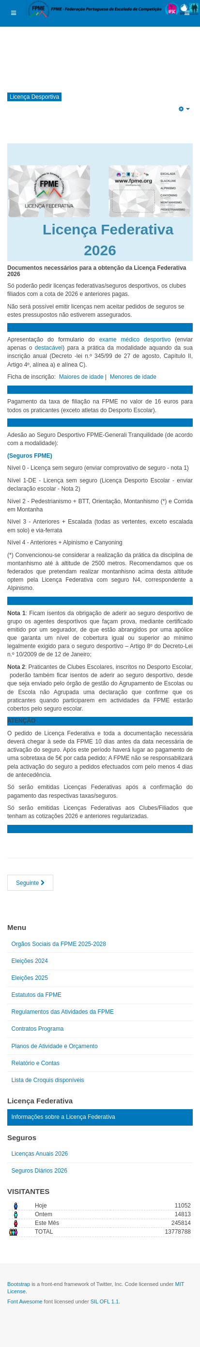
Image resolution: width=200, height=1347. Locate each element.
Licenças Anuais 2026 (40, 1153)
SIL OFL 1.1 (105, 1301)
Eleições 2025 (30, 978)
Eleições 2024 (30, 961)
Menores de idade (133, 376)
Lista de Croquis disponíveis (48, 1080)
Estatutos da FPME (37, 994)
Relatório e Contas (36, 1063)
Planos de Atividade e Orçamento (55, 1046)
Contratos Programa (38, 1028)
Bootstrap (18, 1284)
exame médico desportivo (135, 339)
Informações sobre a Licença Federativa (63, 1117)
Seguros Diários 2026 (39, 1170)
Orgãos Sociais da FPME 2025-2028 (59, 944)
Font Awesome (25, 1301)
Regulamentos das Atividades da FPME (63, 1011)
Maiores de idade (81, 376)
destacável (48, 347)
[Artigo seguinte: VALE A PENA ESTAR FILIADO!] (30, 883)
